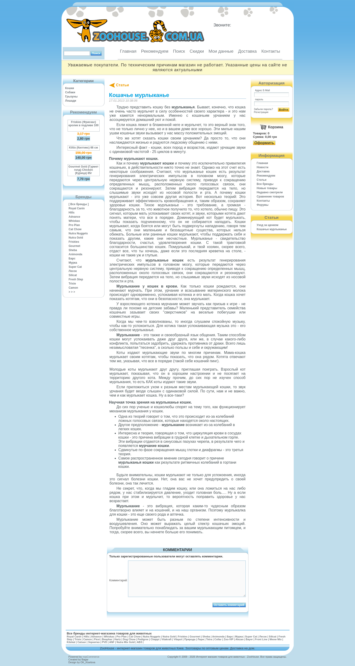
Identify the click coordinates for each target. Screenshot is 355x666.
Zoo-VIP (228, 639)
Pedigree (143, 639)
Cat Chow (75, 229)
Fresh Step (76, 279)
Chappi (154, 639)
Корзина (275, 127)
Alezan (239, 639)
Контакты (270, 51)
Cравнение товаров (270, 196)
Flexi (97, 639)
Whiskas (74, 221)
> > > (72, 292)
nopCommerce (91, 656)
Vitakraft (166, 639)
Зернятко (94, 642)
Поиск (179, 51)
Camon (73, 287)
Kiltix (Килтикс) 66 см (83, 147)
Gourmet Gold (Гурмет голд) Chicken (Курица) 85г (83, 170)
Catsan (81, 642)
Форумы (262, 205)
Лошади (70, 100)
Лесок (73, 271)
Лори (201, 639)
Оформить (264, 143)
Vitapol (178, 639)
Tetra (209, 639)
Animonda (75, 254)
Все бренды (265, 184)
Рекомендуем (154, 51)
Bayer (249, 639)
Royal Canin (77, 208)
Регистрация (261, 112)
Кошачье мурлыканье (272, 229)
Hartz (117, 639)
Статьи (122, 85)
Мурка (73, 262)
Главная (128, 51)
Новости (262, 167)
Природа (189, 639)
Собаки (70, 92)
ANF (111, 642)
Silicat (73, 275)
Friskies (74, 241)
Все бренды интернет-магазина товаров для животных (109, 633)
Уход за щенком (267, 225)
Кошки (69, 88)
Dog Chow (129, 639)
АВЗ (139, 642)
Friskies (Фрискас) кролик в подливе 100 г (83, 125)
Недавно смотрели (270, 192)
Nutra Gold (76, 237)
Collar (217, 639)
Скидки (197, 51)
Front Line (261, 639)
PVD (104, 642)
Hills (72, 212)
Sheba (73, 250)
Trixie (72, 283)
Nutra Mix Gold (126, 642)
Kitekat (71, 642)
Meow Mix (276, 639)
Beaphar (107, 639)
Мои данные (220, 51)
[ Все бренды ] (79, 204)
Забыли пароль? (263, 109)
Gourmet (74, 246)
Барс (72, 258)
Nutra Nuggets (78, 233)
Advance (74, 216)
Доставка (247, 51)
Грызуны (71, 96)
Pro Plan (74, 225)
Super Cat (75, 266)
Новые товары (267, 188)
